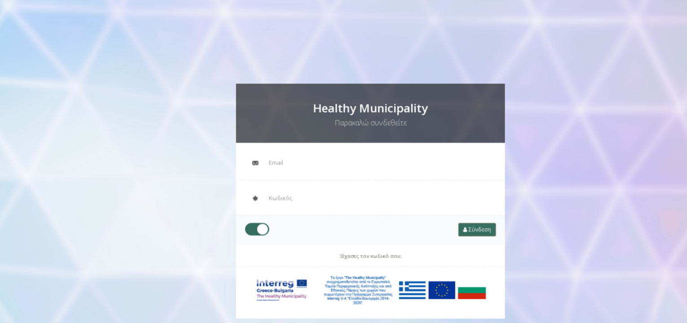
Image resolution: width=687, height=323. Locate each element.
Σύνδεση (465, 226)
